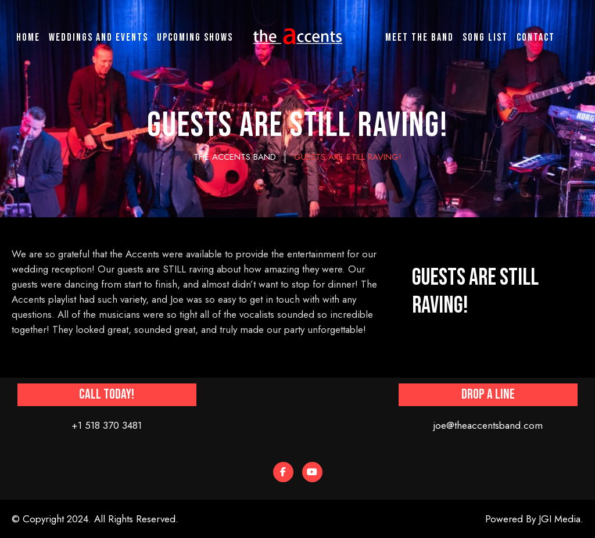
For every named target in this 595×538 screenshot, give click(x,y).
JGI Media (559, 519)
